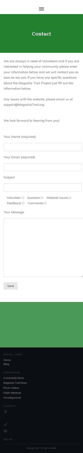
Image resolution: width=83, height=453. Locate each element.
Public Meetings (12, 392)
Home (7, 360)
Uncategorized (12, 397)
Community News (14, 377)
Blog (6, 364)
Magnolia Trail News (15, 382)
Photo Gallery (11, 387)
